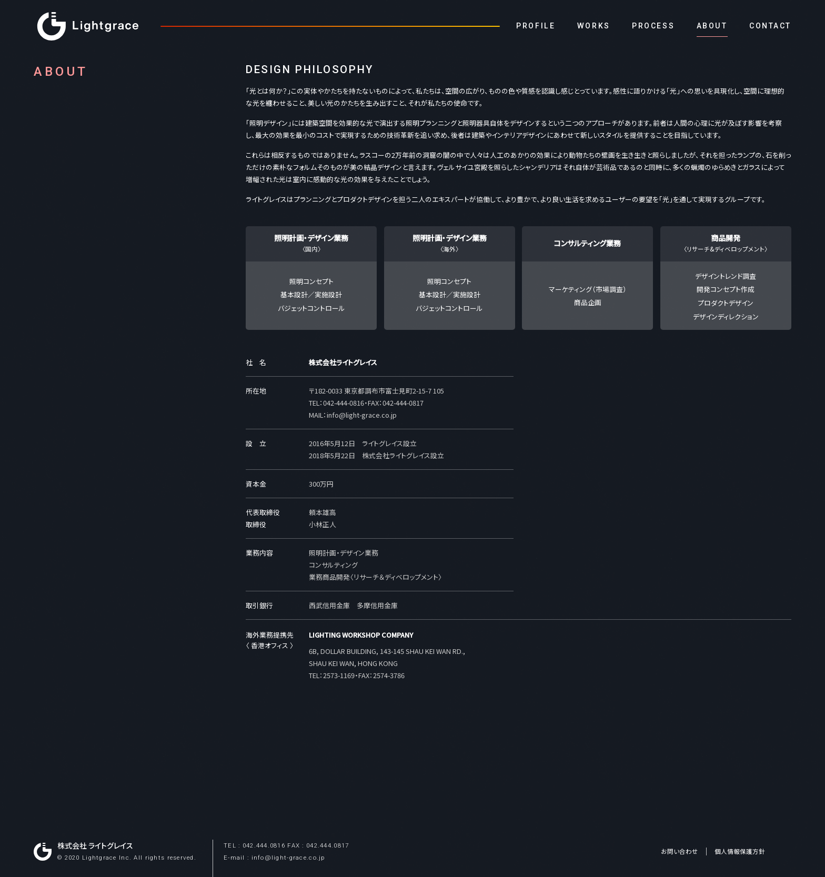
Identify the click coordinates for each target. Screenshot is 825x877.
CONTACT (770, 26)
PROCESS (653, 26)
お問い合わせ (679, 851)
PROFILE (535, 26)
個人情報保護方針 (740, 851)
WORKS (593, 26)
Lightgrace (88, 26)
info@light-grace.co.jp (362, 415)
